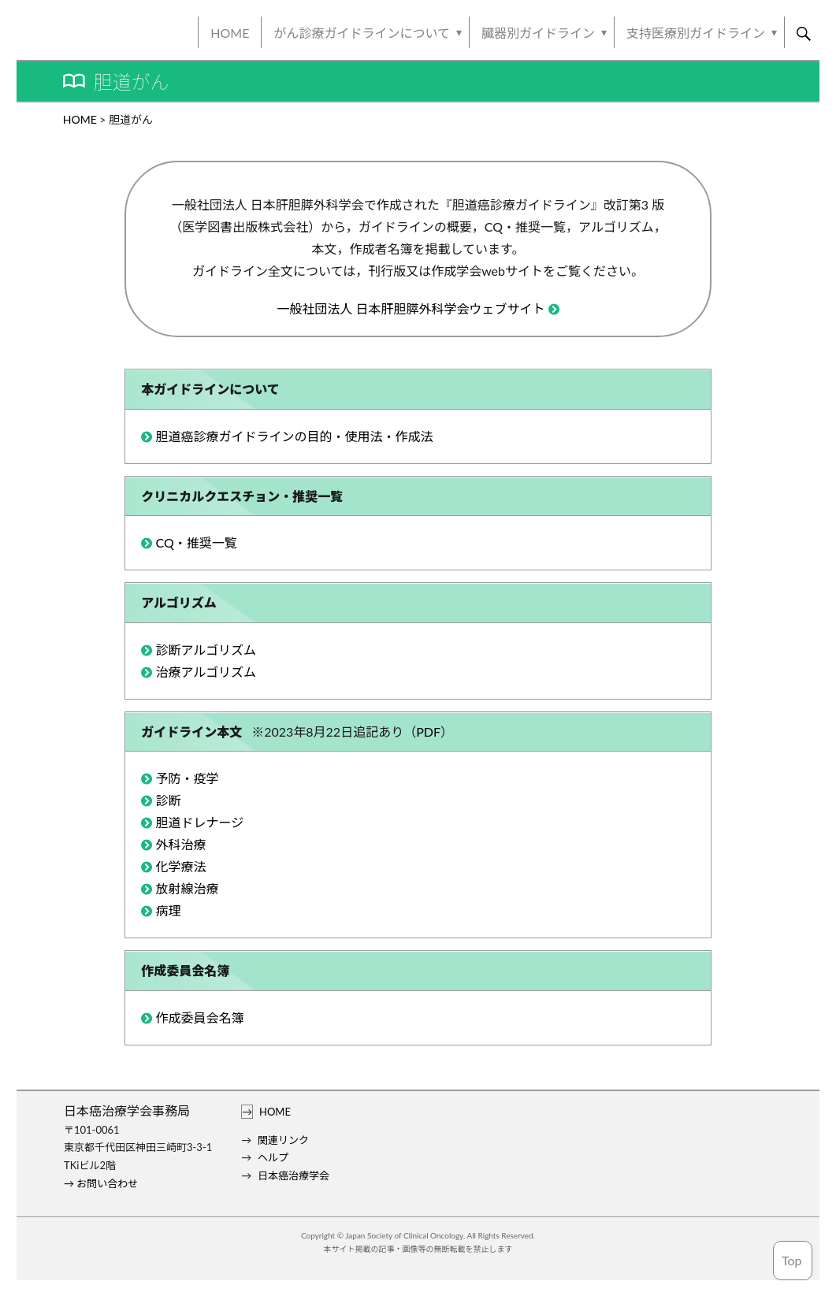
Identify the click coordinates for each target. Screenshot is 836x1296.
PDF (428, 731)
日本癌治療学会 (293, 1175)
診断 (167, 800)
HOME (229, 32)
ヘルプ (273, 1157)
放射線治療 (186, 888)
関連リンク (283, 1140)
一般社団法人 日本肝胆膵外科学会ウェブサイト (410, 308)
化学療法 (180, 866)
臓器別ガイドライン (538, 32)
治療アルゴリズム (205, 671)
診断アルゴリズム (205, 649)
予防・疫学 (186, 778)
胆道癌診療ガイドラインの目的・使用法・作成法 (294, 436)
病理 (167, 910)
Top (792, 1260)
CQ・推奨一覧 (195, 542)
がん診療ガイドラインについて (361, 32)
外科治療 (180, 844)
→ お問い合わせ (101, 1183)
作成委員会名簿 (199, 1017)
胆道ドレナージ (199, 822)
